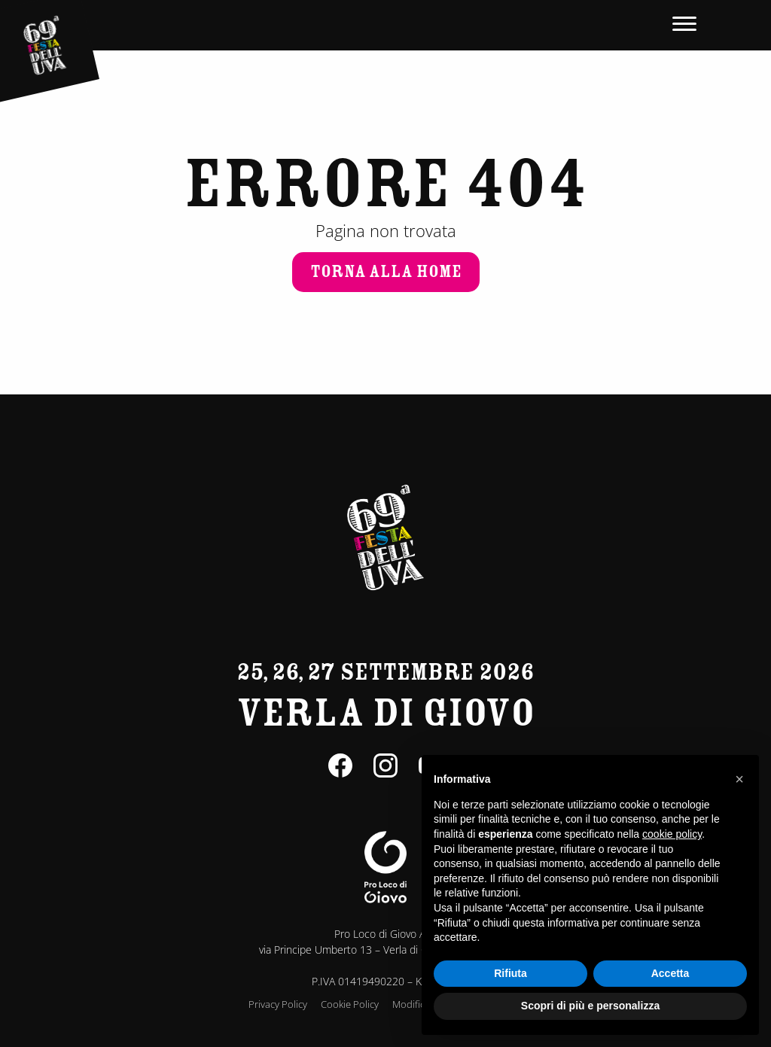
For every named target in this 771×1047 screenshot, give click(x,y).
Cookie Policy (350, 1004)
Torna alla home (386, 271)
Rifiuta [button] (510, 973)
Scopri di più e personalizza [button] (590, 1006)
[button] (739, 779)
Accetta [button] (670, 973)
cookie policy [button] (672, 834)
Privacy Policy (277, 1004)
